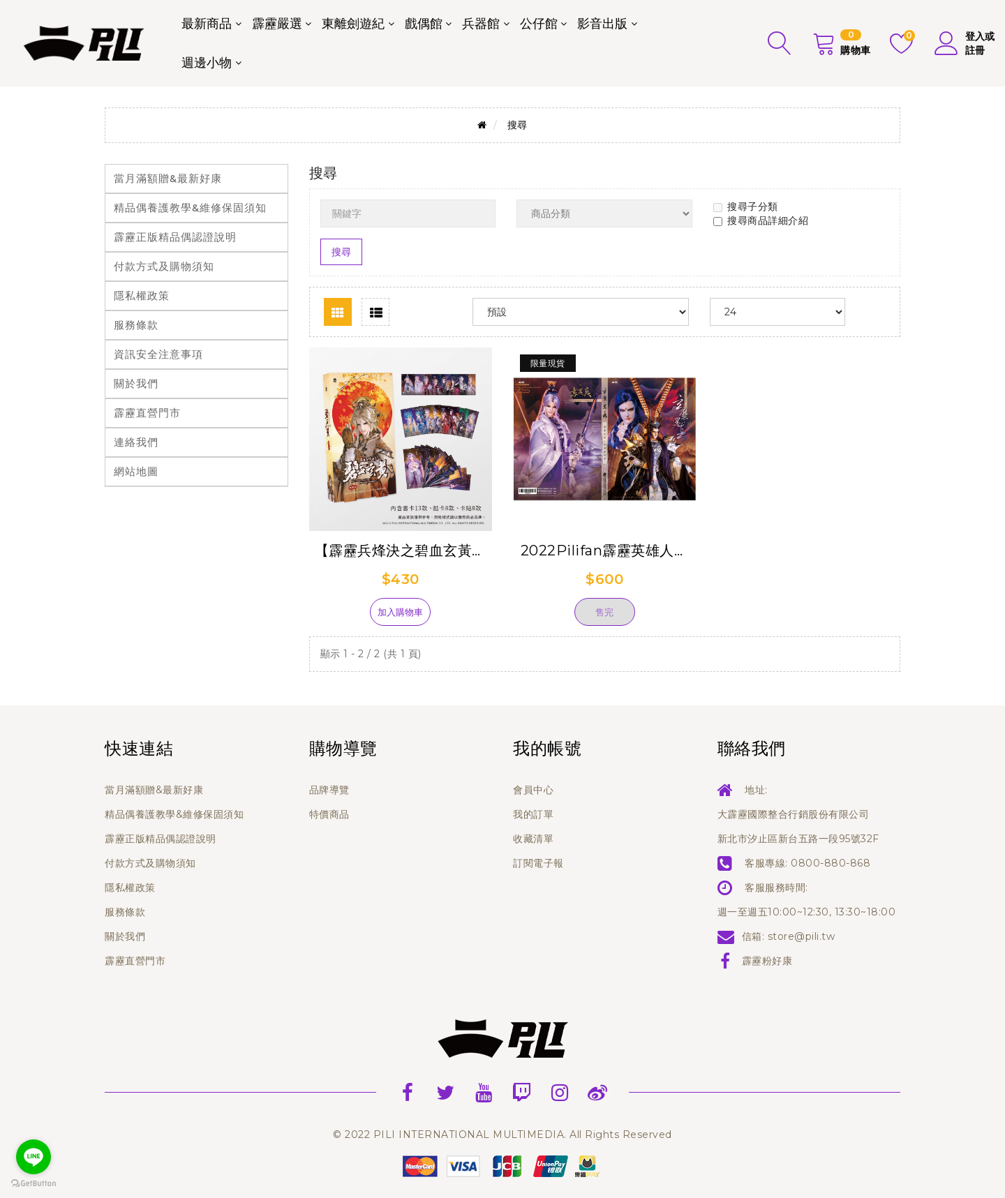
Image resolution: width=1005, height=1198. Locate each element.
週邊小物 (206, 62)
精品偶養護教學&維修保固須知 (190, 207)
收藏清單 (533, 838)
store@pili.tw (801, 936)
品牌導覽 (329, 790)
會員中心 (533, 790)
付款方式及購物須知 (164, 266)
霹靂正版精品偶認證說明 (175, 237)
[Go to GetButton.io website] (33, 1183)
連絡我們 (136, 442)
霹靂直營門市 (147, 412)
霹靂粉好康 (767, 960)
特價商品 (329, 814)
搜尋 (517, 125)
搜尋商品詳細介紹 (760, 220)
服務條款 (136, 324)
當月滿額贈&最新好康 (168, 178)
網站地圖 (136, 471)
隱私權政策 (142, 295)
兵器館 (481, 23)
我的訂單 (533, 814)
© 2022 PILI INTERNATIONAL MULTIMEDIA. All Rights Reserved (502, 1134)
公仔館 (539, 23)
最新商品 (206, 23)
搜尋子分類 (745, 206)
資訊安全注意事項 (158, 354)
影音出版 (602, 23)
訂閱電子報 (538, 863)
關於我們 (136, 383)
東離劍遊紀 (353, 23)
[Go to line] (33, 1156)
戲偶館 (423, 23)
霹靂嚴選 (277, 23)
